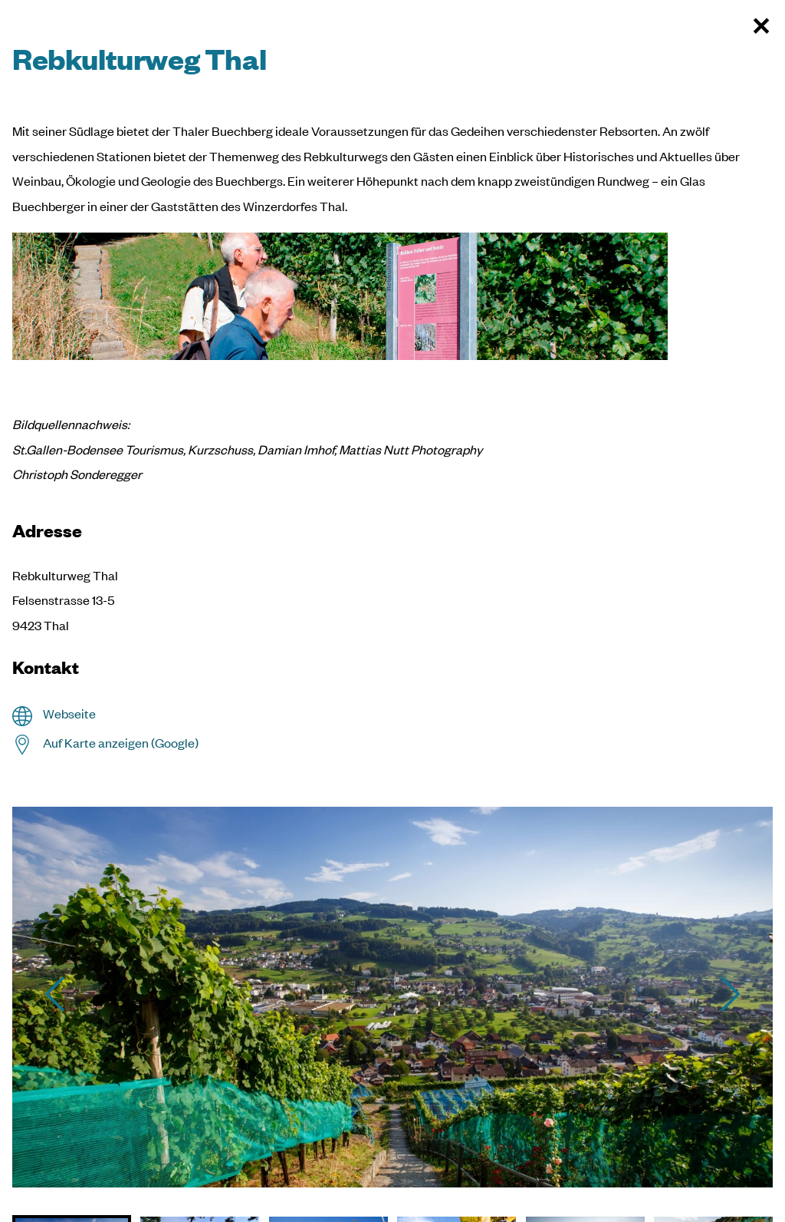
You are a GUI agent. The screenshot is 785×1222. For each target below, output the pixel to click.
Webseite (69, 713)
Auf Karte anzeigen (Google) (121, 743)
